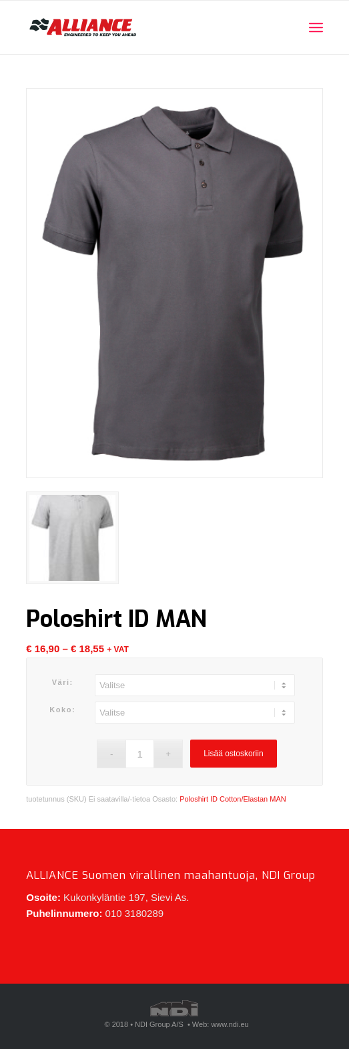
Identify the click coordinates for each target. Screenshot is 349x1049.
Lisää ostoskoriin (233, 753)
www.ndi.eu (229, 1024)
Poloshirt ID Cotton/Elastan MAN (233, 799)
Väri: (62, 682)
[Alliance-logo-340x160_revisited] (145, 27)
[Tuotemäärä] (139, 754)
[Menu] (316, 27)
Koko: (62, 710)
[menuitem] (316, 27)
